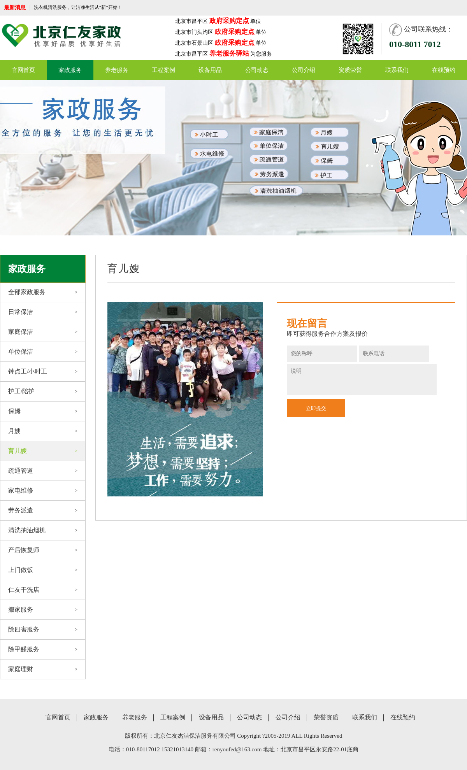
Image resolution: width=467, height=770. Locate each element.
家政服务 (70, 70)
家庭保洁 (42, 332)
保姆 (42, 411)
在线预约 (443, 70)
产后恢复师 (42, 550)
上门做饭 (42, 570)
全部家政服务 (42, 292)
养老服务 (116, 70)
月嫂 (42, 431)
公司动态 (257, 70)
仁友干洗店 (42, 590)
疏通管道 (42, 471)
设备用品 (210, 70)
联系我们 (397, 70)
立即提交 (316, 408)
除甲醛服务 (42, 649)
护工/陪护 (42, 391)
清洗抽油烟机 (42, 530)
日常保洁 (42, 312)
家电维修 (42, 490)
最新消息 (15, 8)
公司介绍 (303, 70)
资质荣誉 (350, 70)
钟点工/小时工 (42, 371)
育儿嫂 (42, 451)
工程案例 (163, 70)
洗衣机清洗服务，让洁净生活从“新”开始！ (78, 7)
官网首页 (23, 70)
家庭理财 (42, 669)
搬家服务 (42, 609)
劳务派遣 (42, 510)
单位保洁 (42, 351)
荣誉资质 (326, 717)
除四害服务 (42, 629)
